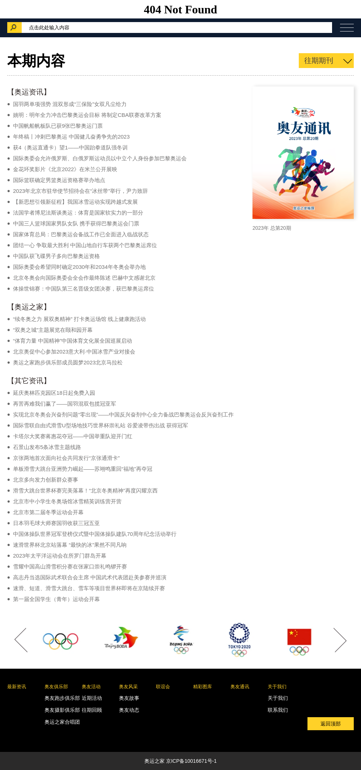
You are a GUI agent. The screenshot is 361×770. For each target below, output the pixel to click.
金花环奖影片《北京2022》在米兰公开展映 (65, 169)
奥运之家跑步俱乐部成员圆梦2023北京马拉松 (68, 362)
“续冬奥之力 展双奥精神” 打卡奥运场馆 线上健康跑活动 (79, 319)
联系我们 (278, 710)
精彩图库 (202, 686)
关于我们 (277, 686)
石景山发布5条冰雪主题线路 (47, 447)
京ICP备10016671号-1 (191, 761)
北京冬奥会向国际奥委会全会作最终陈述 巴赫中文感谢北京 (84, 278)
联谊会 (163, 686)
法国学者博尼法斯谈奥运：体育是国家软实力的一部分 (78, 213)
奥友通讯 (239, 686)
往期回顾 (92, 710)
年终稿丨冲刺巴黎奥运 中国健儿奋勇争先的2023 (71, 137)
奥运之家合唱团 (62, 722)
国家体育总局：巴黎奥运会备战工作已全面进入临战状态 (81, 234)
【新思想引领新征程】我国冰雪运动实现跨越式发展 (75, 202)
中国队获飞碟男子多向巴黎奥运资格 (56, 256)
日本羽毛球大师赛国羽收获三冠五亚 (56, 523)
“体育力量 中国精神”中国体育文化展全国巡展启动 (72, 341)
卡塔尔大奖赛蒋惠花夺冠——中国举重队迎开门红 (72, 436)
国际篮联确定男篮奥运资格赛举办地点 (59, 180)
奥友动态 (129, 710)
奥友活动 (91, 686)
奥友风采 (128, 686)
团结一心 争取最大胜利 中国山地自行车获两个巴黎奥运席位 (85, 245)
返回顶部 (330, 724)
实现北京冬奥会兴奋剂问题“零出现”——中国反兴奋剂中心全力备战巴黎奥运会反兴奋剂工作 (123, 414)
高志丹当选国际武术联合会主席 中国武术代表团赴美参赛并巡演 (89, 577)
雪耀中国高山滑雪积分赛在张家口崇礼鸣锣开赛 (70, 566)
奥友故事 (129, 698)
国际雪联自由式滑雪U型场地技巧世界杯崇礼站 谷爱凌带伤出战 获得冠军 (100, 425)
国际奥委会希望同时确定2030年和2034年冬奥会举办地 (79, 267)
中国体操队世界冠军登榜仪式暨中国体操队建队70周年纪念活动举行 (95, 534)
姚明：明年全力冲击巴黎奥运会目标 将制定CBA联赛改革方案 (87, 115)
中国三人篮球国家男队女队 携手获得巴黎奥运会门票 (76, 223)
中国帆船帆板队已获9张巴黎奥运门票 (58, 126)
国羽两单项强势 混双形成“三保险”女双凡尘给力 (70, 104)
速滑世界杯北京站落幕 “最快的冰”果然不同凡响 (70, 545)
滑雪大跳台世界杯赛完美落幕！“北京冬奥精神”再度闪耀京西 (85, 490)
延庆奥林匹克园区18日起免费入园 (54, 393)
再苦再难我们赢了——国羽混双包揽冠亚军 (64, 404)
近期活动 (92, 698)
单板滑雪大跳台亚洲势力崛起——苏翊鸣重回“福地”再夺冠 (82, 469)
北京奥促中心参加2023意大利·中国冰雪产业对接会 (74, 351)
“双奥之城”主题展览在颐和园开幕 (53, 330)
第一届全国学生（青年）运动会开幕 (56, 599)
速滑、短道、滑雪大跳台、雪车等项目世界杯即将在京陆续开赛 (89, 588)
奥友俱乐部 (56, 686)
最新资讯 (16, 686)
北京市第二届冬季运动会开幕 (48, 512)
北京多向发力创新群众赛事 (45, 480)
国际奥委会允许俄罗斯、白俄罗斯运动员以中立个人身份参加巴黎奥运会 (100, 158)
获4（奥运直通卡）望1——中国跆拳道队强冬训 (70, 147)
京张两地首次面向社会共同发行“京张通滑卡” (66, 458)
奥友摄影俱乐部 (62, 710)
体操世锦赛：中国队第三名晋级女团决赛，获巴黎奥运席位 (83, 288)
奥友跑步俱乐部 (62, 698)
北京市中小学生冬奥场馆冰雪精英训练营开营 (67, 501)
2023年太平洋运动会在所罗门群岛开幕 (59, 556)
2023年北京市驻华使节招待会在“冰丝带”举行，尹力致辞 (80, 191)
